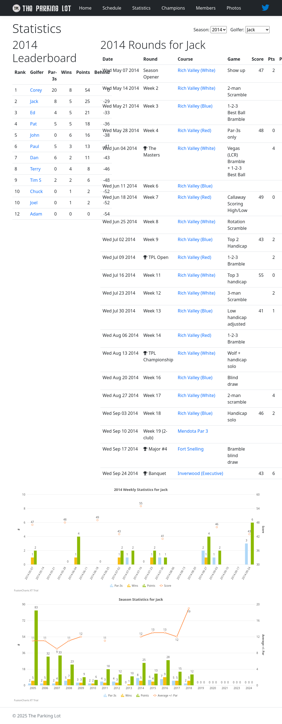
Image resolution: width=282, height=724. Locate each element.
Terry (35, 169)
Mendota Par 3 (193, 431)
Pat (33, 124)
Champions (173, 8)
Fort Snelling (190, 449)
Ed (32, 113)
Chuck (36, 191)
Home (85, 8)
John (34, 135)
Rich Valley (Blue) (195, 106)
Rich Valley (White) (196, 70)
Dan (34, 158)
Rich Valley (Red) (194, 130)
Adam (36, 214)
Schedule (112, 8)
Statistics (141, 8)
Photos (233, 8)
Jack (34, 101)
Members (206, 8)
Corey (36, 90)
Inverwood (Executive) (200, 473)
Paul (34, 146)
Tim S (35, 180)
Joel (33, 203)
